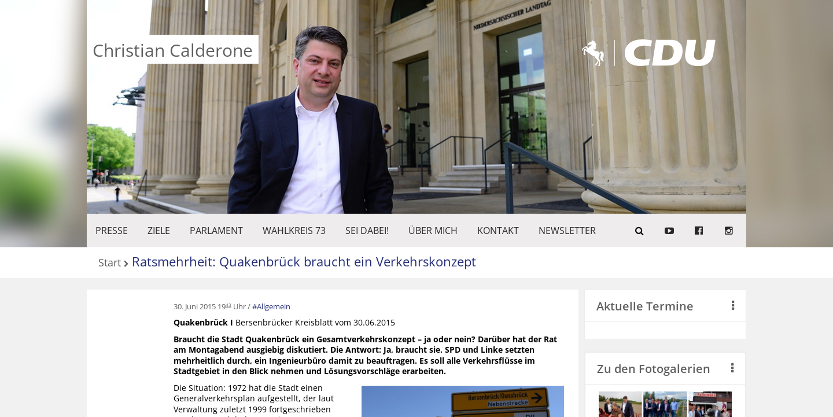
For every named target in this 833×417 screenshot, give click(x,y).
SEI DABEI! (367, 230)
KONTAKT (498, 230)
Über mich (433, 230)
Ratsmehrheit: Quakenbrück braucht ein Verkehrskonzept (304, 261)
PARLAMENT (216, 230)
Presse (111, 230)
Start (109, 263)
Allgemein (273, 306)
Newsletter (567, 230)
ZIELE (159, 230)
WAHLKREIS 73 (294, 230)
